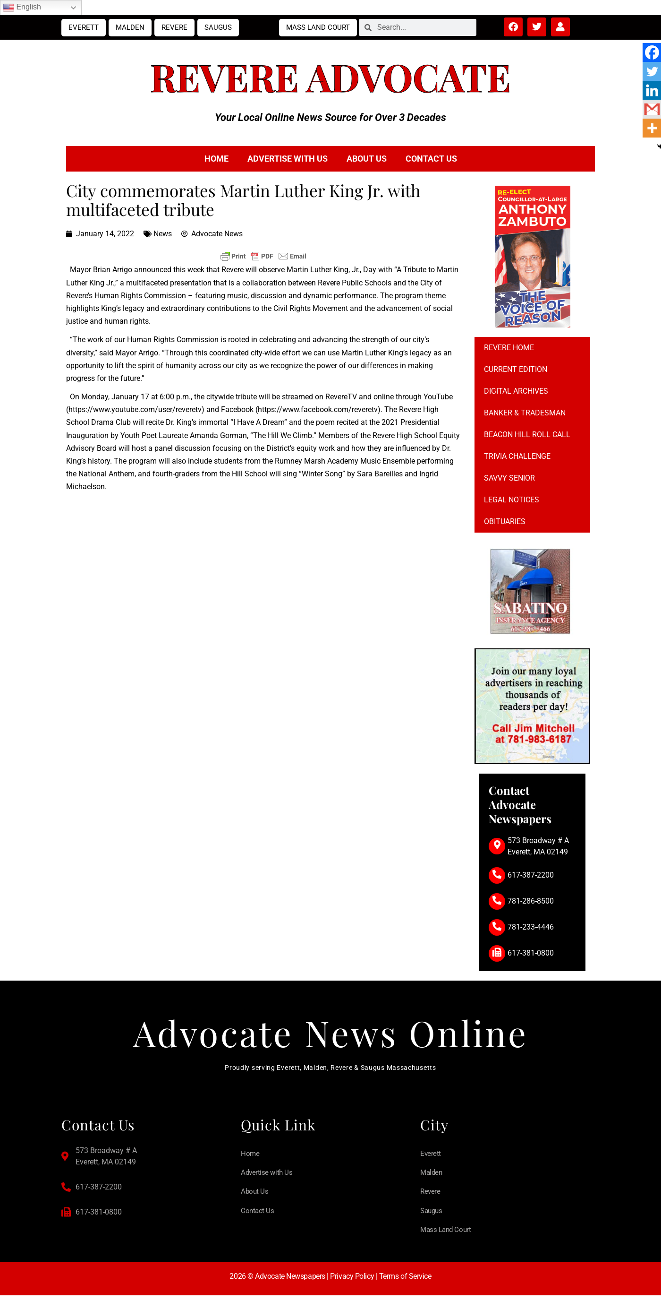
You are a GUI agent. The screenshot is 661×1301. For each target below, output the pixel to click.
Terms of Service (405, 1281)
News (162, 233)
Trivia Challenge (517, 456)
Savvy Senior (509, 478)
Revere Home (509, 347)
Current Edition (515, 369)
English (22, 7)
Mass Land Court (318, 27)
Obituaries (504, 521)
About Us (367, 159)
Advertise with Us (287, 159)
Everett (83, 27)
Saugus (218, 27)
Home (216, 159)
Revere (174, 27)
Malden (130, 27)
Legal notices (511, 499)
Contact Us (431, 159)
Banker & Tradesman (525, 412)
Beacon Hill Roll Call (527, 434)
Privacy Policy (352, 1281)
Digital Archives (516, 391)
